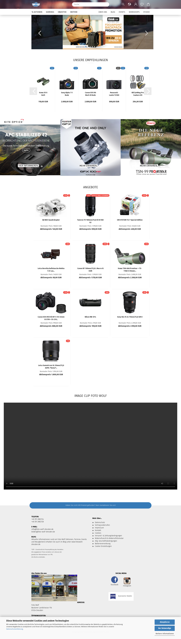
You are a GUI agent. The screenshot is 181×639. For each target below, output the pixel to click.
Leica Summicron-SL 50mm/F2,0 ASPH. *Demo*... (51, 366)
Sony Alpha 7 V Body (67, 94)
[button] (129, 4)
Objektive (62, 12)
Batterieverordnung (102, 544)
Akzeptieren (165, 622)
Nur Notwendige (164, 628)
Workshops (134, 12)
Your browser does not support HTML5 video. (90, 446)
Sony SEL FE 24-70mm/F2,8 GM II (129, 317)
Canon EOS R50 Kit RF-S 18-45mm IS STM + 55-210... (51, 318)
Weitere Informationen (165, 634)
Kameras (50, 12)
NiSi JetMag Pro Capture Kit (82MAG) (138, 94)
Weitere (73, 12)
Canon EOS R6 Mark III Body (90, 94)
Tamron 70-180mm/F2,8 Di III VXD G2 (90, 221)
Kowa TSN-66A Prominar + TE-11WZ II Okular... (130, 269)
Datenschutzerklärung (14, 629)
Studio (146, 12)
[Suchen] (106, 4)
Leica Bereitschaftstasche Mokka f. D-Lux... (51, 269)
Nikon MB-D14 (90, 317)
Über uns (102, 12)
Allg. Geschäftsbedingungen (106, 541)
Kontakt (98, 530)
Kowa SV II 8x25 (43, 94)
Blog (113, 12)
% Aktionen (37, 12)
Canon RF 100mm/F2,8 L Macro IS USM (90, 269)
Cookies (98, 533)
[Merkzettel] (142, 4)
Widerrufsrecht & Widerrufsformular (109, 538)
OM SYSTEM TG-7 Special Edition (130, 220)
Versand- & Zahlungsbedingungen (108, 536)
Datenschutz (100, 522)
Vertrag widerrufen (102, 525)
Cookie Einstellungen (103, 546)
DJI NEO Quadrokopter (51, 220)
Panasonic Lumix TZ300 (114, 94)
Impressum (99, 528)
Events (122, 12)
